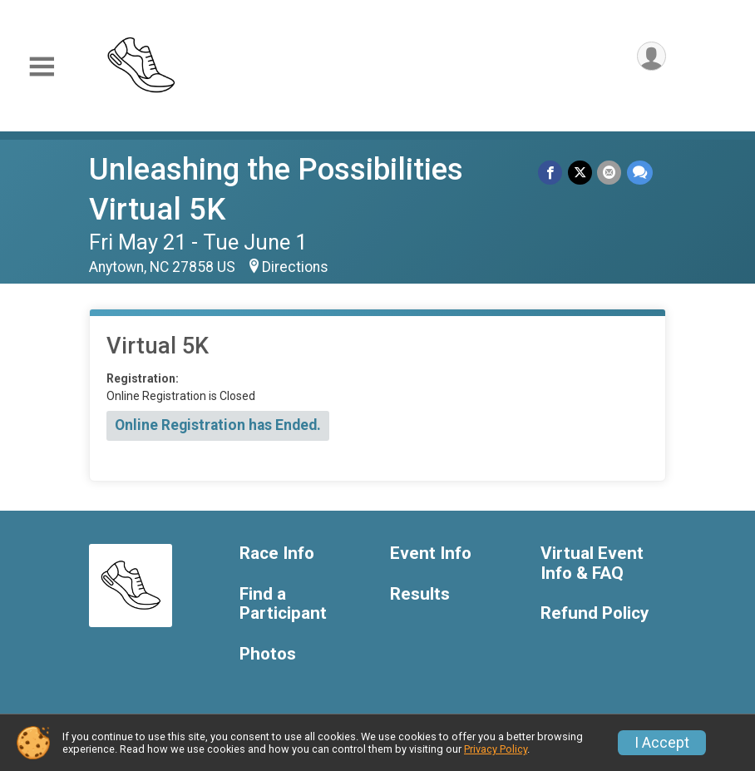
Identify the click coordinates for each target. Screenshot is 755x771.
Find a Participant (283, 604)
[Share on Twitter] (581, 173)
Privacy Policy (495, 749)
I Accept (661, 742)
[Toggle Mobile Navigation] (41, 67)
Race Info (276, 553)
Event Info (430, 553)
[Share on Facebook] (552, 173)
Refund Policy (594, 613)
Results (420, 594)
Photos (267, 654)
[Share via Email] (610, 173)
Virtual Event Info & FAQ (592, 563)
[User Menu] (650, 57)
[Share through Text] (640, 173)
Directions (295, 267)
